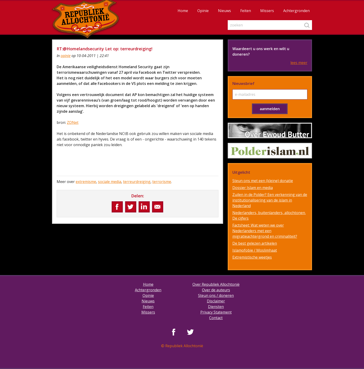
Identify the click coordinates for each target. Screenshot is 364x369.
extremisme (86, 181)
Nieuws (224, 10)
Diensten (216, 306)
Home (183, 10)
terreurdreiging (136, 181)
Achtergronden (296, 10)
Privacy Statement (216, 312)
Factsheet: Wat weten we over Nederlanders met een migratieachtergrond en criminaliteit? (264, 231)
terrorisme (161, 181)
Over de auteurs (216, 289)
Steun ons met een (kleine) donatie (262, 180)
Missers (267, 10)
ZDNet (72, 122)
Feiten (245, 10)
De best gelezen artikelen (254, 243)
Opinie (203, 10)
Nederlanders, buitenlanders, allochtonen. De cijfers (269, 215)
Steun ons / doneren (216, 295)
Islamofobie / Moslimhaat (254, 250)
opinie (66, 55)
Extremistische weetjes (252, 257)
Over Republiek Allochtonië (216, 284)
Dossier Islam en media (252, 187)
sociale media (109, 181)
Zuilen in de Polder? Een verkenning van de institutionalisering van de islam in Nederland (269, 200)
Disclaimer (216, 301)
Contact (216, 317)
